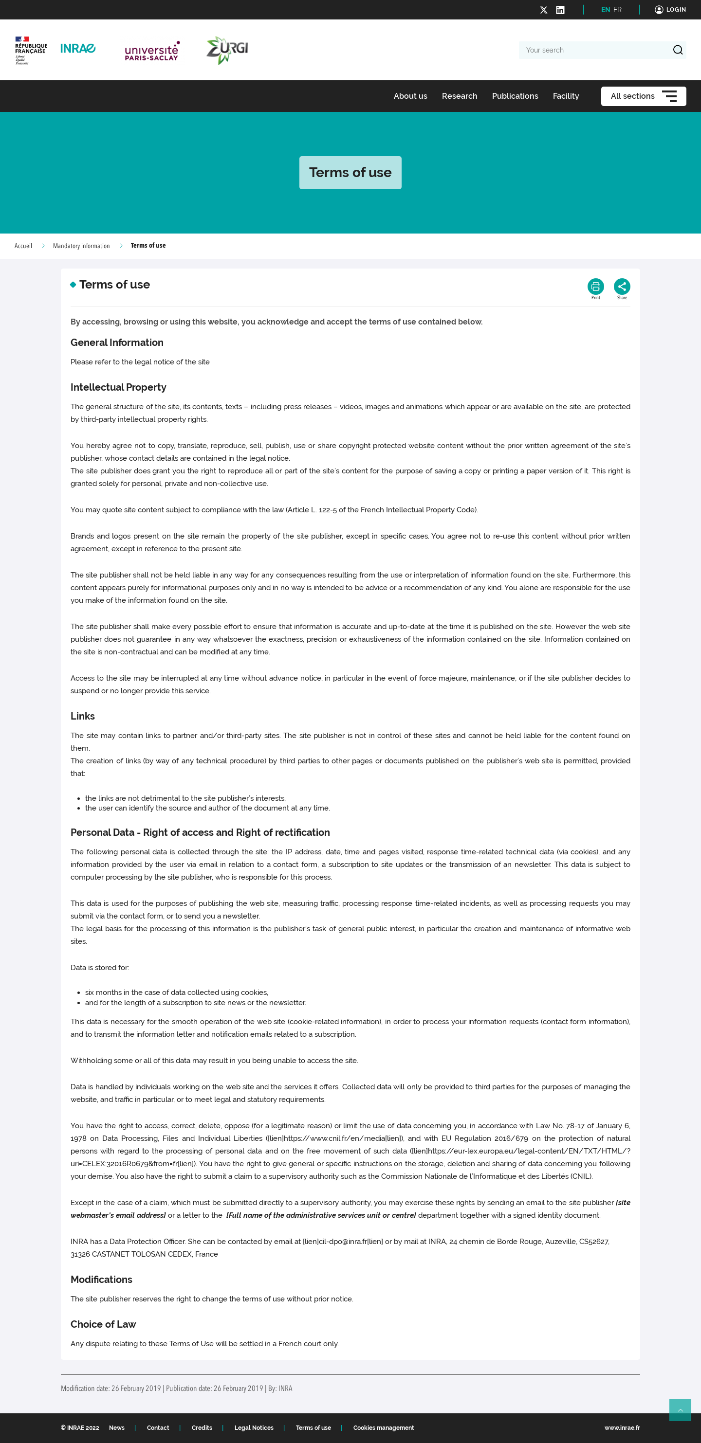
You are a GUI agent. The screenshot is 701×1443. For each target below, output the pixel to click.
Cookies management (383, 1428)
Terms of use (313, 1428)
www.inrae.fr (622, 1428)
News (117, 1428)
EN (605, 10)
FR (617, 10)
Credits (202, 1428)
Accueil (23, 246)
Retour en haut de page (684, 1414)
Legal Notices (254, 1428)
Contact (158, 1428)
